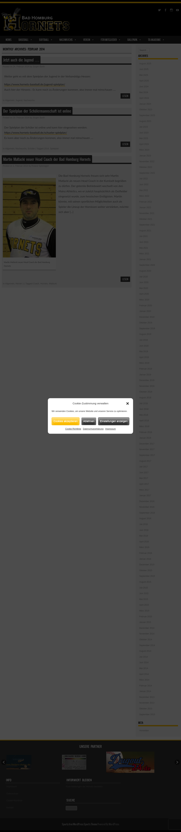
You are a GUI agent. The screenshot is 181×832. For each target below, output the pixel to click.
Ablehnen (88, 421)
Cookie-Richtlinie (73, 429)
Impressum (110, 429)
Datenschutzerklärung (93, 429)
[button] (127, 403)
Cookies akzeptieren (66, 421)
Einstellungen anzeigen (113, 421)
